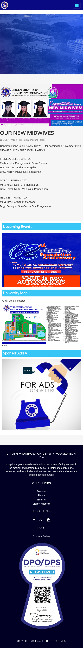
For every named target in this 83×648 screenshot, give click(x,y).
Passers (42, 491)
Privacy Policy (41, 536)
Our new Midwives (27, 133)
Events (41, 499)
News (41, 495)
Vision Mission (41, 503)
